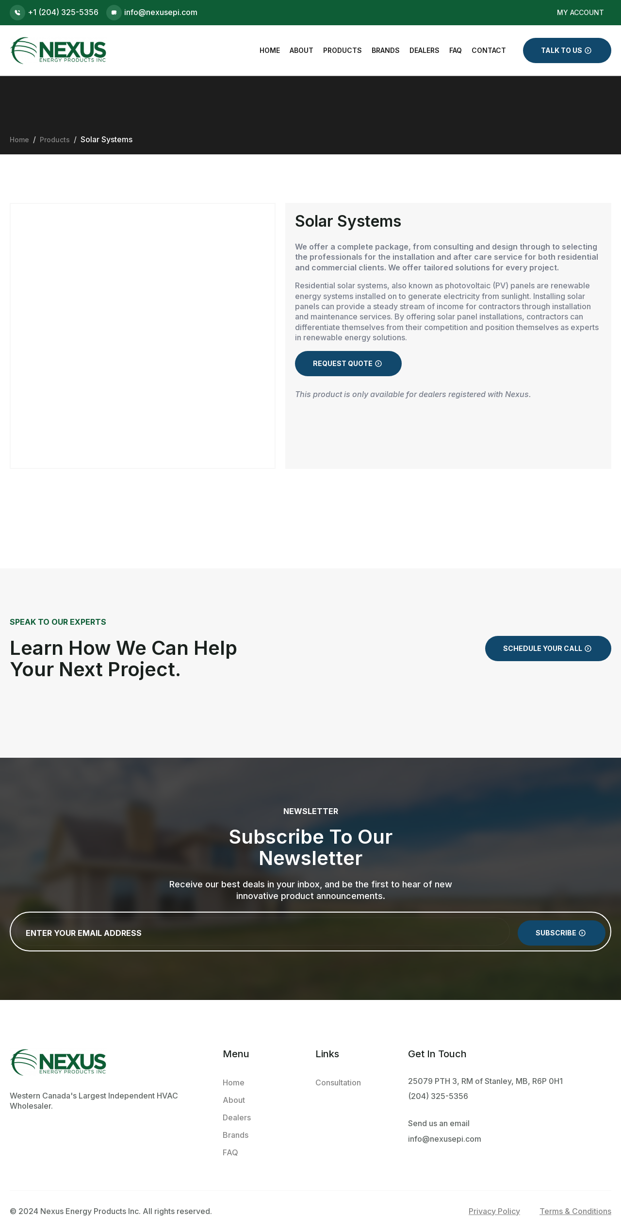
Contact (489, 50)
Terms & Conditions (575, 1211)
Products (342, 50)
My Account (580, 12)
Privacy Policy (494, 1211)
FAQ (455, 50)
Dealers (424, 50)
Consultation (338, 1082)
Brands (386, 50)
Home (270, 50)
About (301, 50)
